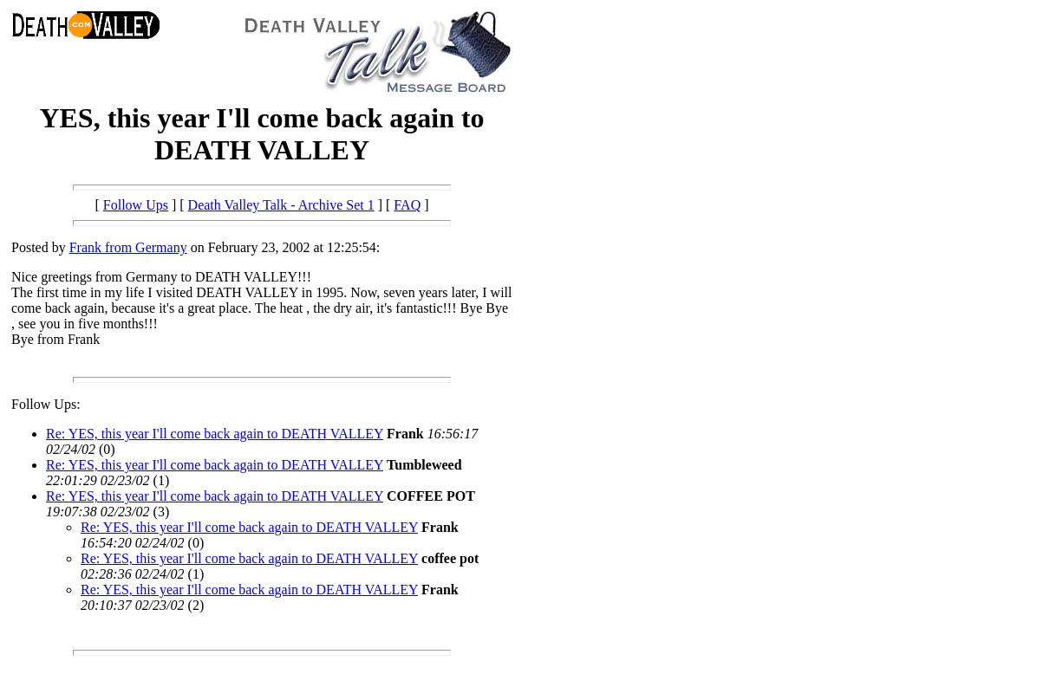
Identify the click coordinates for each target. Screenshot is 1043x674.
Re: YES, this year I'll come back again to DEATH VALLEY (214, 433)
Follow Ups (135, 205)
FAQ (407, 205)
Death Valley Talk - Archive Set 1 (281, 205)
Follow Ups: (46, 404)
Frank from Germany (128, 247)
